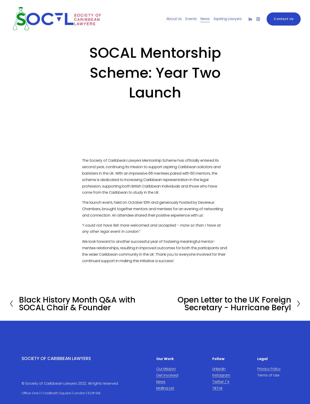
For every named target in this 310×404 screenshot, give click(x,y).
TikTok (217, 388)
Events (191, 18)
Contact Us (284, 19)
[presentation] (100, 132)
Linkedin (219, 368)
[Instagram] (258, 19)
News (205, 18)
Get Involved (167, 375)
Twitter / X (220, 381)
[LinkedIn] (250, 19)
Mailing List (165, 388)
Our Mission (166, 368)
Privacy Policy (269, 368)
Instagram (221, 375)
